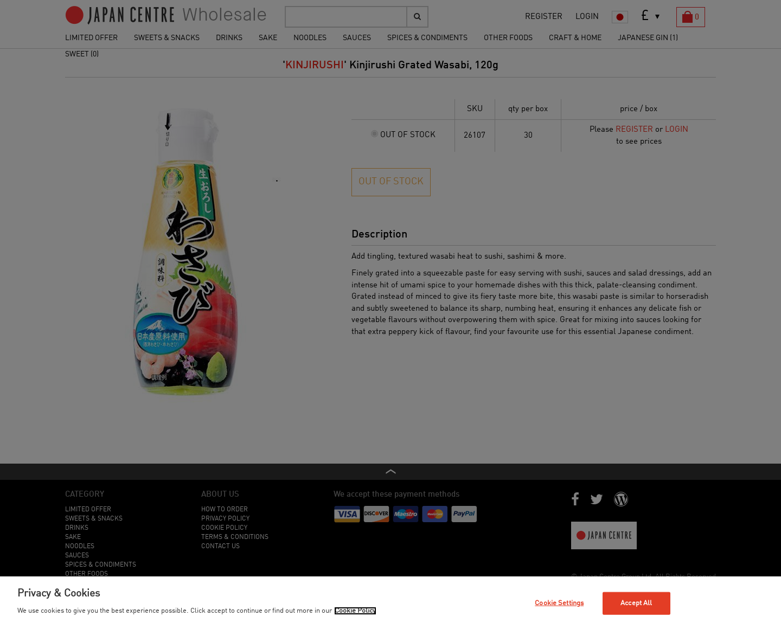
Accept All (636, 603)
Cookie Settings (559, 603)
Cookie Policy (355, 610)
